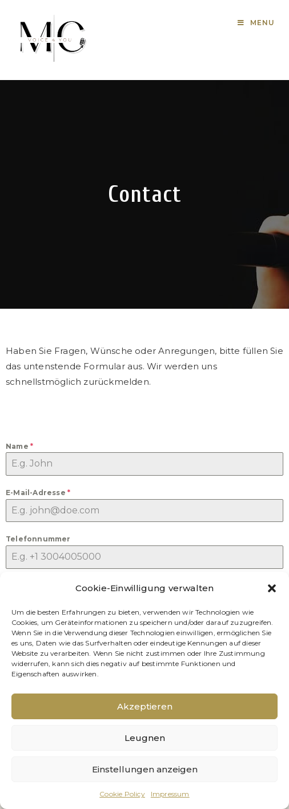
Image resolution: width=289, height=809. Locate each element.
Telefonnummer (38, 539)
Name (19, 446)
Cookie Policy (122, 794)
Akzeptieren (144, 706)
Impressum (170, 794)
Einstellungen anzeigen (145, 769)
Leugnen (145, 737)
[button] (272, 588)
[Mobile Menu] (256, 23)
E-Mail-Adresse (38, 492)
